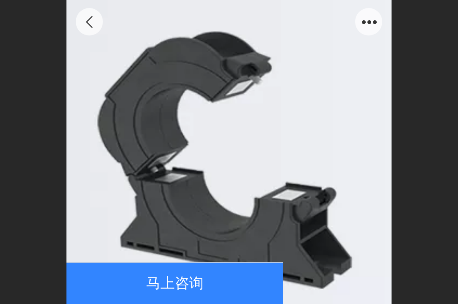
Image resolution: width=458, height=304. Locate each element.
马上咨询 (175, 283)
